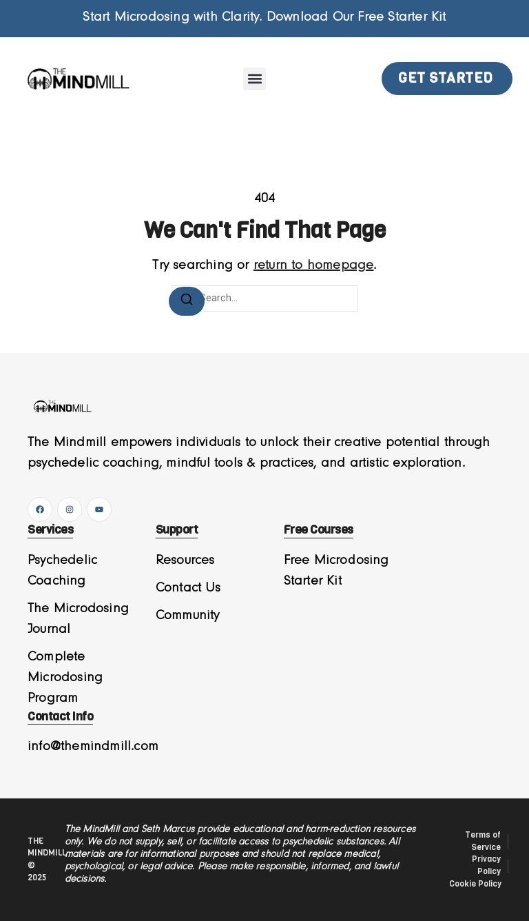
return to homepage (313, 265)
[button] (254, 79)
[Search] (187, 301)
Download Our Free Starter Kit (356, 17)
